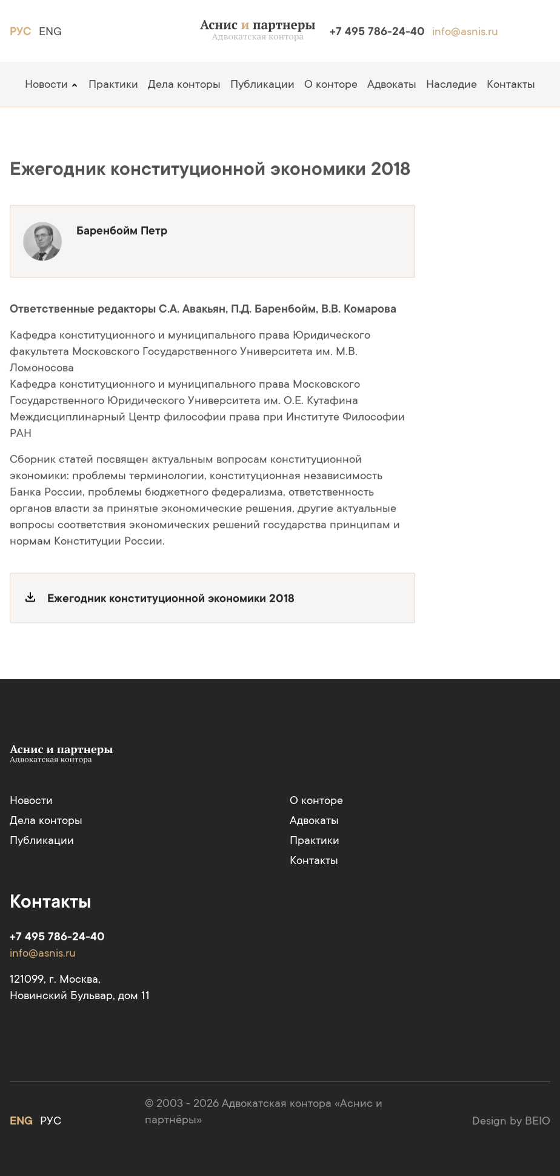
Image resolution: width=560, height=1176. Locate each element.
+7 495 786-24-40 (377, 31)
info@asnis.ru (465, 31)
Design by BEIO (511, 1120)
